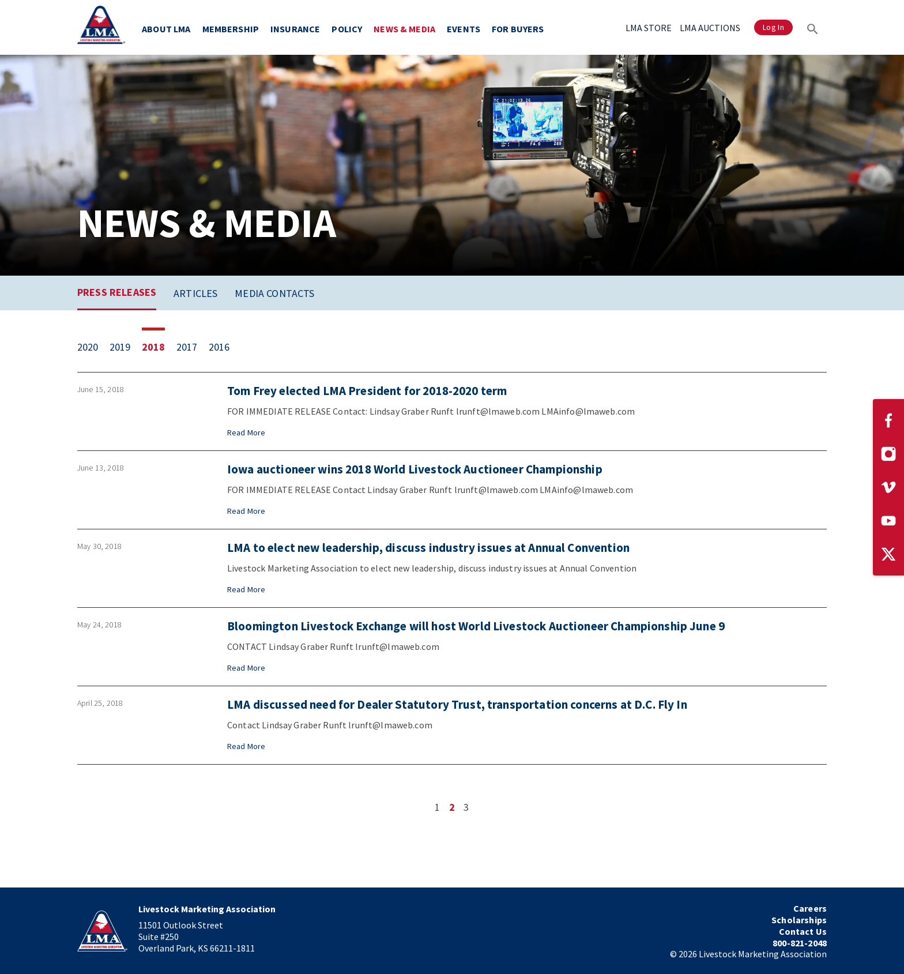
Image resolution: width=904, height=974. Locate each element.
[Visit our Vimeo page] (888, 487)
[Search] (812, 27)
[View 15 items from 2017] (192, 347)
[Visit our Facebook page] (888, 420)
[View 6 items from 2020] (93, 347)
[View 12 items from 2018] (159, 347)
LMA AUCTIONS (710, 27)
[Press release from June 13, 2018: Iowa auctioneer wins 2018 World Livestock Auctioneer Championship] (452, 490)
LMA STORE (649, 27)
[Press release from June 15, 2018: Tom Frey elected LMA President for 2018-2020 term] (452, 411)
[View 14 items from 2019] (126, 347)
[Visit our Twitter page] (888, 554)
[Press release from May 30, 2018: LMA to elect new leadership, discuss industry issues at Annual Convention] (452, 568)
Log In (773, 27)
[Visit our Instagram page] (888, 453)
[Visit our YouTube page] (888, 520)
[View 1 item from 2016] (225, 347)
